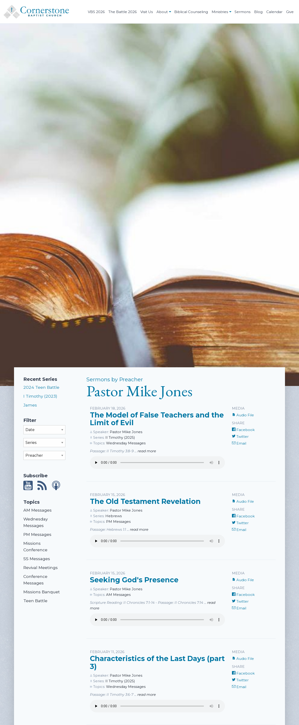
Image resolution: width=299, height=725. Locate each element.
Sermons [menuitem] (242, 12)
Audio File (243, 415)
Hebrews (113, 516)
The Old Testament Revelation (145, 501)
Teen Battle (35, 600)
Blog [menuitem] (258, 12)
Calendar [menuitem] (274, 12)
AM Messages (37, 510)
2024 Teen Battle (41, 387)
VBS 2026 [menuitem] (96, 12)
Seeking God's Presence (134, 580)
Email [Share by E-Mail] (239, 443)
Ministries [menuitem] (220, 12)
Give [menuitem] (290, 12)
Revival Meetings (40, 567)
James (30, 405)
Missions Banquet (41, 591)
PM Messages (37, 534)
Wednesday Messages (126, 443)
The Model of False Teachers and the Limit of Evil (157, 419)
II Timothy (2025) (120, 437)
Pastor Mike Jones (126, 432)
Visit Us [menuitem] (146, 12)
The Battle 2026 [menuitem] (122, 12)
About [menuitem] (162, 12)
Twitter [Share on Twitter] (240, 436)
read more (147, 451)
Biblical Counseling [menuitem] (191, 12)
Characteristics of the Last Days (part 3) (157, 662)
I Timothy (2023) (40, 396)
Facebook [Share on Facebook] (243, 430)
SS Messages (36, 558)
